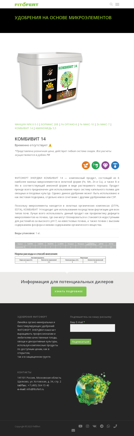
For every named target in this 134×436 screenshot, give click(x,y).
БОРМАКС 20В (49, 124)
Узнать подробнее (69, 291)
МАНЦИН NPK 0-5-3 (26, 124)
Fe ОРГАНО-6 (69, 124)
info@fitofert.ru (35, 389)
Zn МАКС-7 (103, 124)
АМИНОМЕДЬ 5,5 (46, 128)
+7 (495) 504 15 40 (38, 385)
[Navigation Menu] (117, 4)
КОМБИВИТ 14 (24, 128)
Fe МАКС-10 (87, 124)
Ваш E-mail (77, 322)
